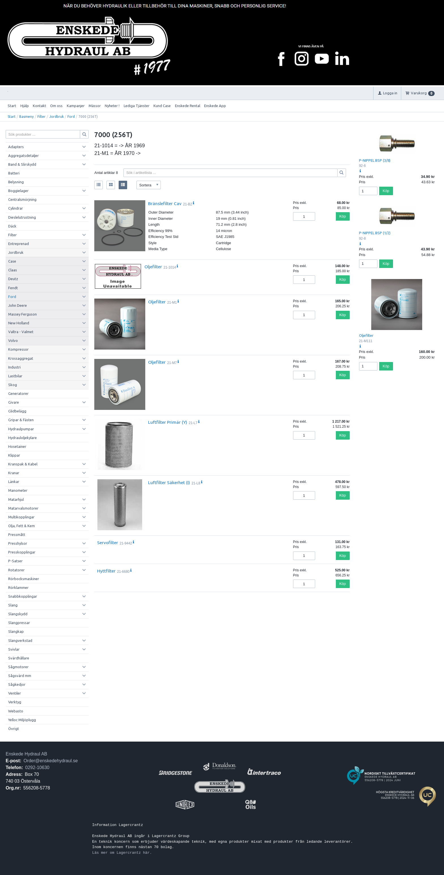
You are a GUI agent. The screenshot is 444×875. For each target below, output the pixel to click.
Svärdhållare (18, 658)
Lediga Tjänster (137, 106)
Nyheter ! (112, 106)
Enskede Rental (187, 106)
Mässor (95, 106)
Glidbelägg (17, 411)
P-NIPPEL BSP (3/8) (374, 160)
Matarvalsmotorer (23, 508)
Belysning (16, 182)
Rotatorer (16, 570)
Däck (12, 226)
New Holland (18, 323)
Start (12, 106)
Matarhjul (16, 499)
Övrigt (13, 729)
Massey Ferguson (22, 314)
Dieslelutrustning (22, 217)
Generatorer (18, 393)
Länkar (13, 482)
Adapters (16, 147)
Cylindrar (15, 208)
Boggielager (18, 191)
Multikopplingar (21, 517)
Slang (13, 605)
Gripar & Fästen (21, 420)
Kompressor (18, 349)
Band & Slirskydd (22, 164)
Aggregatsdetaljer (23, 155)
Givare (13, 402)
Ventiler (14, 693)
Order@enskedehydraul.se (51, 760)
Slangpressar (19, 623)
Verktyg (14, 702)
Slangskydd (17, 614)
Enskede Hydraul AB (26, 753)
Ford (71, 116)
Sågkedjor (16, 684)
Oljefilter (153, 266)
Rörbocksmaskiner (23, 579)
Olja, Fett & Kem (21, 526)
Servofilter (107, 542)
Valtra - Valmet (20, 332)
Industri (14, 367)
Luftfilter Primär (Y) (167, 422)
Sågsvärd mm (19, 676)
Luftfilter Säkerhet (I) (169, 482)
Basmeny (26, 116)
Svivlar (14, 649)
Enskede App (215, 106)
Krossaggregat (20, 358)
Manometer (17, 490)
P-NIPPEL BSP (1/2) (374, 233)
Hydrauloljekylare (22, 438)
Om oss (56, 106)
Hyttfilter (106, 570)
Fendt (13, 288)
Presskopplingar (21, 552)
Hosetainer (17, 446)
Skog (12, 385)
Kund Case (162, 106)
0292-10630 (37, 767)
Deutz (13, 279)
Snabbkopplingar (22, 596)
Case (12, 261)
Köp (342, 216)
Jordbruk (56, 116)
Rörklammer (18, 587)
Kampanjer (76, 106)
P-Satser (15, 561)
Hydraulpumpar (21, 429)
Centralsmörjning (22, 199)
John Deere (17, 305)
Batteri (14, 173)
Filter (41, 116)
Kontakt (39, 106)
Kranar (13, 473)
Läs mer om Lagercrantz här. (122, 852)
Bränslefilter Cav (165, 203)
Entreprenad (18, 244)
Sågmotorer (18, 667)
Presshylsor (17, 543)
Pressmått (16, 535)
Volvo (13, 340)
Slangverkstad (20, 640)
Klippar (14, 455)
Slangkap (16, 631)
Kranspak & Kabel (22, 464)
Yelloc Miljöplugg (22, 720)
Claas (12, 270)
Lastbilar (15, 376)
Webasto (15, 711)
